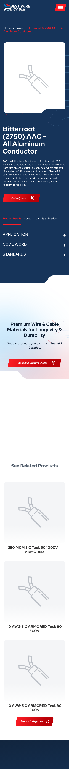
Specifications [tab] (49, 218)
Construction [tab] (31, 218)
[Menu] (60, 7)
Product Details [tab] (12, 218)
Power (19, 28)
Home (8, 28)
